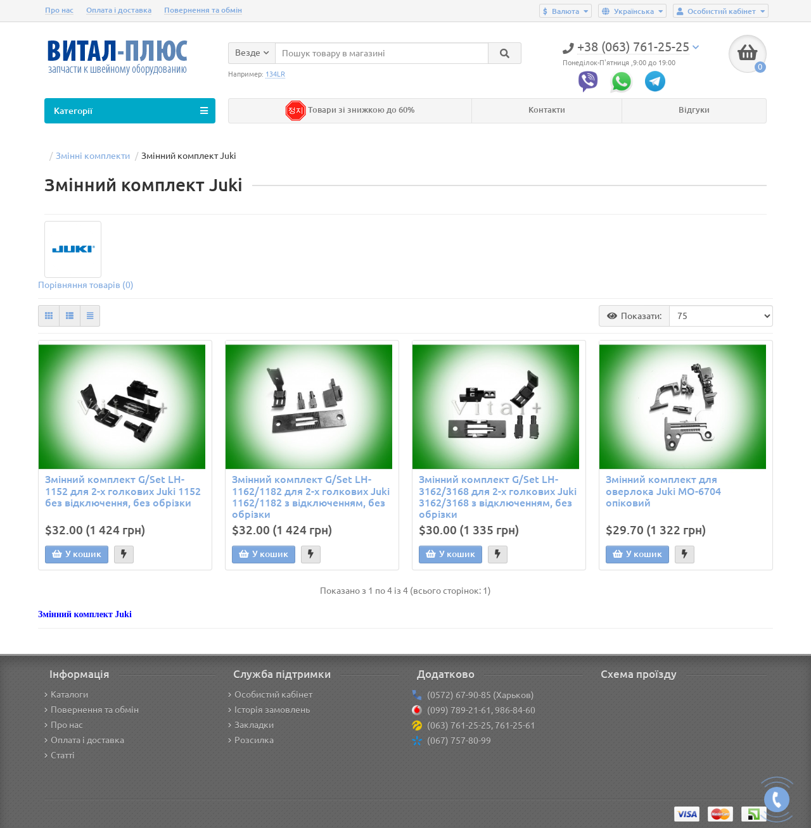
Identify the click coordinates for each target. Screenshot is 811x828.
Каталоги (66, 694)
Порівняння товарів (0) (86, 285)
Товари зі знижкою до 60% (350, 110)
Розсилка (251, 740)
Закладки (251, 725)
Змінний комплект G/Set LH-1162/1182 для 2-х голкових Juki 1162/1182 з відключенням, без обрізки (311, 497)
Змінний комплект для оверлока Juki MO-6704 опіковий (663, 491)
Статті (59, 755)
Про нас (59, 10)
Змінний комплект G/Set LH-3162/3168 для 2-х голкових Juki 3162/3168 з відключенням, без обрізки (498, 497)
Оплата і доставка (118, 10)
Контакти (546, 110)
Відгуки (694, 110)
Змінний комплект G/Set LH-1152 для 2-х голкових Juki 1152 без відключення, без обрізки (123, 491)
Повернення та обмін (203, 10)
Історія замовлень (269, 710)
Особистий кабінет (270, 694)
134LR (275, 74)
